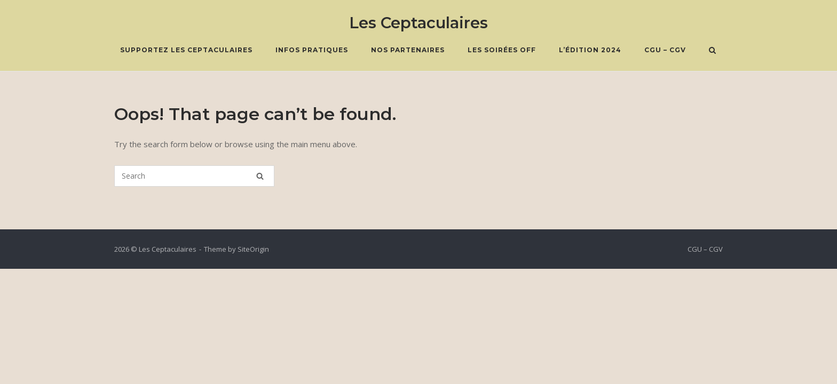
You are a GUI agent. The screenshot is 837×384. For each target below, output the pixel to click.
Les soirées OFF (502, 50)
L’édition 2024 (590, 50)
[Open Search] (712, 51)
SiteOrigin (253, 249)
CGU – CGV (665, 50)
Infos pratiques (311, 50)
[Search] (260, 176)
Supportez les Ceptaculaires (186, 50)
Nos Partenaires (408, 50)
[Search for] (194, 176)
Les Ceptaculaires (418, 22)
